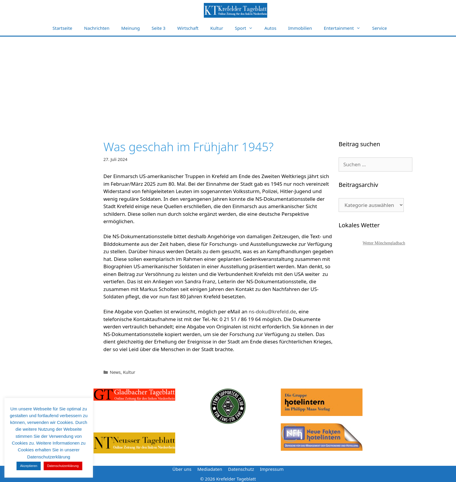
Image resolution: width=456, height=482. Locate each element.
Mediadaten (209, 469)
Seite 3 (158, 28)
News (115, 372)
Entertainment (345, 28)
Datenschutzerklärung (63, 466)
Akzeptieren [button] (28, 466)
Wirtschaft (188, 28)
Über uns (181, 469)
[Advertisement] (228, 81)
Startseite (62, 28)
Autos (271, 28)
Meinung (130, 28)
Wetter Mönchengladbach (384, 243)
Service (379, 28)
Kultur (216, 28)
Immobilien (300, 28)
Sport (246, 28)
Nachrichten (96, 28)
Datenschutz (241, 469)
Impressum (271, 469)
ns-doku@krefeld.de (272, 311)
